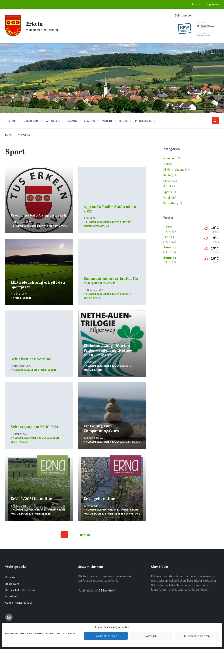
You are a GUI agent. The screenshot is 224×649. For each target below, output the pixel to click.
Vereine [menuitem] (107, 121)
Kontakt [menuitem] (196, 4)
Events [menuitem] (72, 121)
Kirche (126, 294)
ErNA (30, 509)
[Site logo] (13, 35)
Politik (26, 513)
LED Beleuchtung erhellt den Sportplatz (37, 284)
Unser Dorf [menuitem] (31, 121)
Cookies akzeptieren (106, 636)
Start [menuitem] (12, 121)
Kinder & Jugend (37, 226)
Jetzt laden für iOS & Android (96, 590)
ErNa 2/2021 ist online (31, 498)
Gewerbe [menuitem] (90, 121)
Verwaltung (101, 226)
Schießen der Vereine (30, 359)
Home (8, 134)
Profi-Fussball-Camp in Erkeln (39, 215)
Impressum (12, 583)
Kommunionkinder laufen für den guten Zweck (111, 281)
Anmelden (11, 596)
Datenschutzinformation (20, 590)
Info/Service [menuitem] (143, 121)
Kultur (32, 369)
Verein (63, 226)
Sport (53, 226)
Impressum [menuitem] (213, 4)
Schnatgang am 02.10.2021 (34, 426)
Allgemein (19, 226)
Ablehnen (151, 636)
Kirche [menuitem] (123, 121)
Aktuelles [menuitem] (53, 121)
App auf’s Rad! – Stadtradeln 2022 (109, 209)
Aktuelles (24, 134)
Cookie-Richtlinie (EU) (18, 602)
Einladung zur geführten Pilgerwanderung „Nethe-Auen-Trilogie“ (107, 350)
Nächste (85, 535)
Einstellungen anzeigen (197, 636)
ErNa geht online (99, 498)
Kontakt (10, 577)
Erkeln (34, 23)
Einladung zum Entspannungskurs (101, 428)
